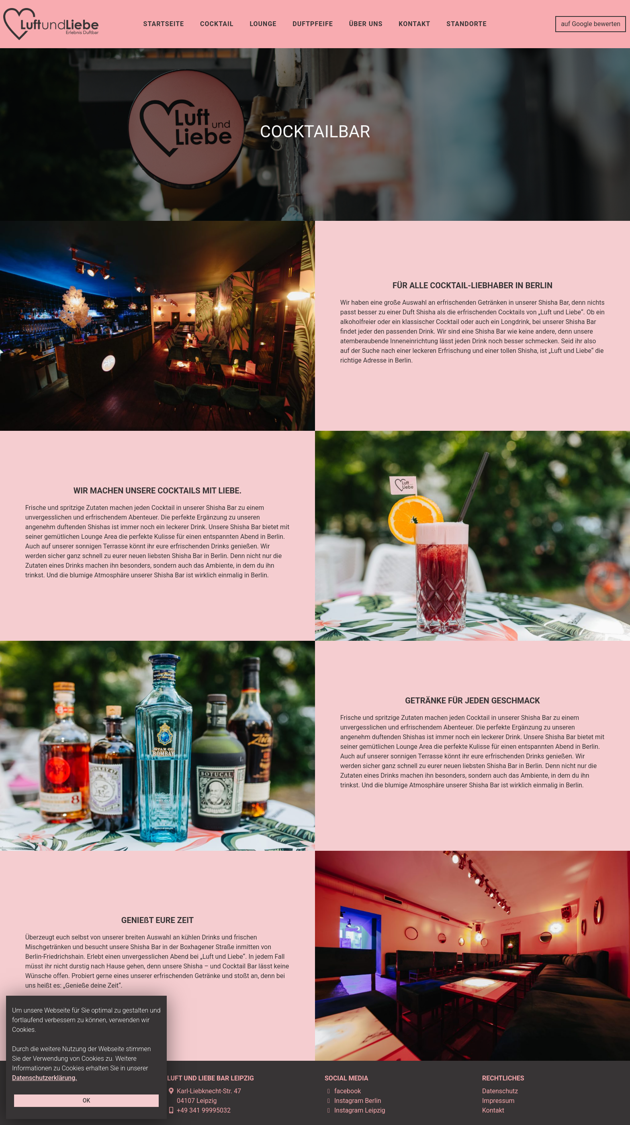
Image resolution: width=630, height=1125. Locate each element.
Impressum (498, 1101)
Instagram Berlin (353, 1101)
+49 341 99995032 (199, 1110)
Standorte (466, 24)
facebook (343, 1091)
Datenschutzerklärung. (44, 1078)
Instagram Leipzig (355, 1110)
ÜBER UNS (366, 24)
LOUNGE (263, 24)
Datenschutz (500, 1091)
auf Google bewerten (590, 24)
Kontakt (493, 1110)
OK (86, 1100)
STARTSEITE (163, 24)
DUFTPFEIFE (312, 24)
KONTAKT (414, 24)
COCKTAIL (216, 24)
